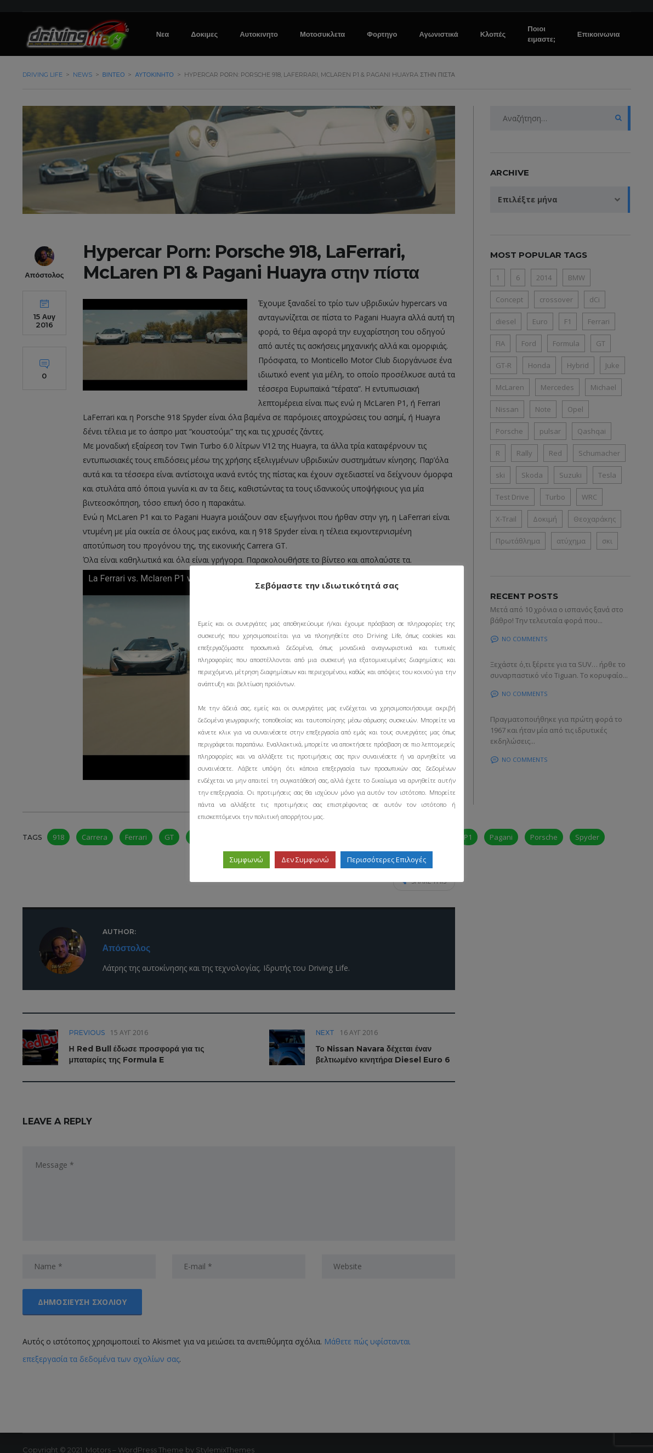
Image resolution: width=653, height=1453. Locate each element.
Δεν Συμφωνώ (305, 859)
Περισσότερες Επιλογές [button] (386, 859)
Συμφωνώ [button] (246, 859)
